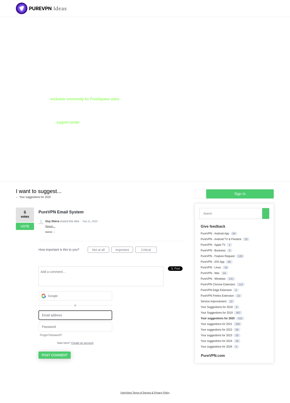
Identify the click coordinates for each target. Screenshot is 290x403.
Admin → (50, 232)
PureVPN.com (213, 356)
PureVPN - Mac (210, 273)
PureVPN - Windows (213, 278)
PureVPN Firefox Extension (217, 295)
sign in (240, 194)
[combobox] (231, 213)
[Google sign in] (75, 295)
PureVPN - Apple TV (213, 244)
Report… (50, 226)
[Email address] (75, 315)
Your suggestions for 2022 (217, 329)
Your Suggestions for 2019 (217, 312)
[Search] (265, 213)
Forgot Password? (51, 335)
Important (124, 250)
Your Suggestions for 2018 (217, 307)
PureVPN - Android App (215, 233)
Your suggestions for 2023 (217, 335)
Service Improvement (214, 301)
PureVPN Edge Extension (217, 290)
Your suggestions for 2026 (217, 346)
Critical (149, 250)
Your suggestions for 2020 (218, 318)
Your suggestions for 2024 (217, 341)
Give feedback (213, 226)
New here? (75, 343)
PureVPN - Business (213, 250)
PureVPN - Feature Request (218, 256)
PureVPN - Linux (211, 267)
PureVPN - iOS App (213, 261)
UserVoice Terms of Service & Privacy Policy (145, 392)
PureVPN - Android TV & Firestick (221, 239)
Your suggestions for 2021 (217, 324)
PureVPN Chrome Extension (218, 284)
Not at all (100, 250)
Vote (25, 226)
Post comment (55, 355)
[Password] (75, 326)
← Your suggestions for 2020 (33, 197)
